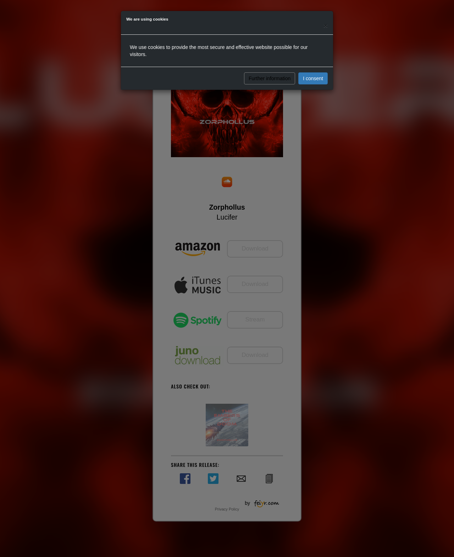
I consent (313, 78)
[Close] (325, 25)
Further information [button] (269, 78)
